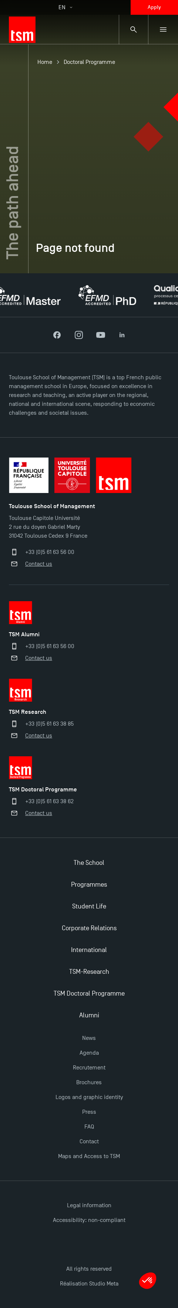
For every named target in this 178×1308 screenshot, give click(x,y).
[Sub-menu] (163, 29)
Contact (89, 1141)
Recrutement (89, 1067)
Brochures (89, 1082)
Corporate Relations (89, 928)
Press (89, 1112)
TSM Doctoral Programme (89, 993)
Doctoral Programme (89, 62)
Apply (154, 7)
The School (89, 863)
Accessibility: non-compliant (89, 1220)
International (89, 950)
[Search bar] (133, 29)
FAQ (89, 1126)
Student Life (89, 906)
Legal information (89, 1205)
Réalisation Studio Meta (89, 1283)
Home (44, 62)
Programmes (89, 884)
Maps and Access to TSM (89, 1156)
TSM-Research (89, 972)
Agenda (89, 1053)
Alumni (89, 1015)
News (89, 1038)
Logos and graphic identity (89, 1097)
